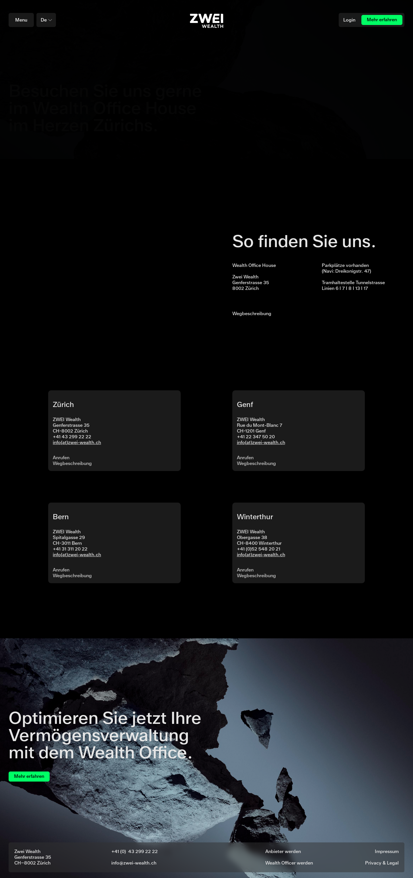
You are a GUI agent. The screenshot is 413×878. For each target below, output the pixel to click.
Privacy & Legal (382, 863)
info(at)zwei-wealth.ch (77, 442)
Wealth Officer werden (289, 863)
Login (349, 20)
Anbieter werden (283, 851)
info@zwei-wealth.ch (133, 863)
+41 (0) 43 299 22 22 (134, 851)
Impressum (387, 851)
